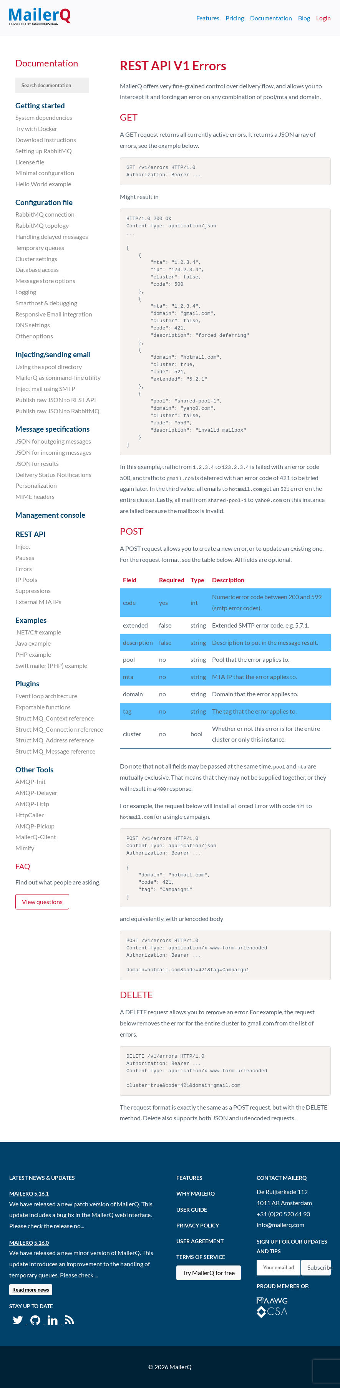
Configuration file (44, 202)
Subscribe (319, 1267)
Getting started (40, 105)
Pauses (24, 557)
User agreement (200, 1241)
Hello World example (43, 183)
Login (323, 18)
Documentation (271, 18)
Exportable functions (43, 707)
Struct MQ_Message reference (55, 751)
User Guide (191, 1209)
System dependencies (43, 117)
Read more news (30, 1290)
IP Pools (26, 579)
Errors (23, 568)
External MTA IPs (38, 601)
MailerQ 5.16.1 (29, 1193)
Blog (304, 18)
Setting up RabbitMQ (43, 150)
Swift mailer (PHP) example (51, 665)
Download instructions (45, 139)
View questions (42, 901)
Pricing (235, 18)
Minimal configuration (44, 172)
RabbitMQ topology (42, 225)
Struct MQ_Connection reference (59, 728)
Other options (34, 336)
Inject (22, 546)
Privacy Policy (197, 1225)
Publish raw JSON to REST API (55, 399)
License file (29, 161)
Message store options (45, 280)
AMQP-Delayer (36, 792)
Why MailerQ (195, 1193)
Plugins (27, 683)
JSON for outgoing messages (53, 441)
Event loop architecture (46, 695)
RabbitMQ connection (45, 214)
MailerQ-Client (35, 836)
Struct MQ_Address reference (54, 740)
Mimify (24, 847)
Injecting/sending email (53, 354)
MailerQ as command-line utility (58, 377)
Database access (37, 269)
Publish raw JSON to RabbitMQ (57, 410)
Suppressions (33, 590)
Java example (33, 643)
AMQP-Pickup (35, 825)
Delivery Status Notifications (53, 474)
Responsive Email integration (53, 313)
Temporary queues (39, 247)
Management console (50, 514)
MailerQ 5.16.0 (29, 1242)
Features (207, 18)
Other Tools (34, 769)
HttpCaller (29, 814)
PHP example (33, 654)
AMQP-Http (32, 803)
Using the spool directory (48, 366)
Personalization (36, 485)
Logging (25, 291)
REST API (30, 534)
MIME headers (35, 496)
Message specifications (52, 428)
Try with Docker (36, 128)
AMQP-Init (30, 781)
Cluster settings (36, 258)
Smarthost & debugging (46, 302)
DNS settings (32, 324)
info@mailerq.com (280, 1224)
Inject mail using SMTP (45, 388)
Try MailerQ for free (208, 1272)
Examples (30, 620)
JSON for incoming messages (53, 452)
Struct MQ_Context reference (54, 718)
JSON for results (37, 463)
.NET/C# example (38, 632)
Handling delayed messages (51, 236)
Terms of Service (200, 1257)
